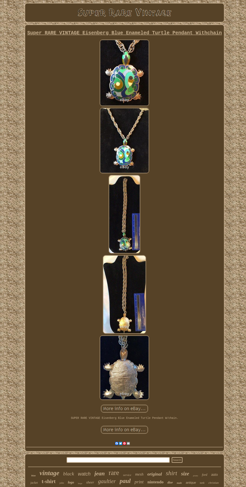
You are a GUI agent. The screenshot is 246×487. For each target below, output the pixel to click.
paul (125, 481)
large (80, 483)
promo (195, 476)
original (154, 474)
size (185, 474)
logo (71, 482)
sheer (90, 482)
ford (204, 475)
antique (191, 482)
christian (213, 482)
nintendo (155, 481)
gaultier (107, 481)
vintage (49, 473)
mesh (139, 474)
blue (33, 475)
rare (114, 473)
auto (214, 474)
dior (170, 482)
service (127, 475)
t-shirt (49, 481)
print (139, 481)
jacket (34, 482)
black (68, 474)
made (179, 483)
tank (202, 482)
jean (99, 473)
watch (84, 474)
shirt (171, 473)
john (61, 482)
